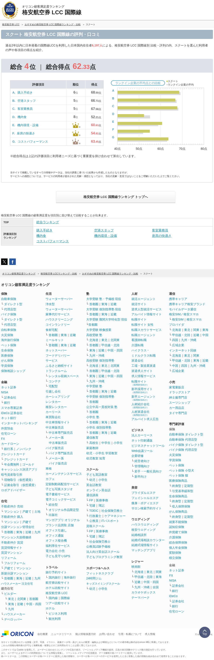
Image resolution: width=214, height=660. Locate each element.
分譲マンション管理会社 (17, 527)
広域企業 (178, 345)
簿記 (101, 505)
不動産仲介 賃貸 (12, 542)
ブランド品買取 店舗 (60, 525)
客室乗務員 (25, 108)
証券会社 (10, 397)
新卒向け (140, 476)
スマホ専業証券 (11, 408)
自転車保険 (8, 330)
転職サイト (139, 319)
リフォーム (8, 558)
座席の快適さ (26, 133)
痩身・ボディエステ (145, 503)
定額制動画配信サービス (62, 484)
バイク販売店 (55, 448)
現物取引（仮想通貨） (19, 479)
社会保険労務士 (112, 510)
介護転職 (137, 345)
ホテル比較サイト (58, 588)
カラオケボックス (143, 592)
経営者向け (142, 461)
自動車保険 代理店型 (183, 439)
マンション (11, 511)
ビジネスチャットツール (148, 445)
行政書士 (95, 516)
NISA (4, 392)
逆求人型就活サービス (146, 309)
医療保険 (7, 355)
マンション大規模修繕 (16, 537)
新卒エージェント (143, 398)
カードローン (10, 443)
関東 (159, 572)
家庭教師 (92, 448)
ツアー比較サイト (58, 603)
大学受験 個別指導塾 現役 (103, 309)
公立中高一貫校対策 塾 (101, 407)
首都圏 (8, 532)
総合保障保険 (178, 542)
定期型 (188, 486)
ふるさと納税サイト (59, 365)
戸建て (26, 511)
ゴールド (28, 464)
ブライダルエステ (143, 492)
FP (91, 500)
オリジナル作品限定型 (64, 510)
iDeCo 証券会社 (11, 413)
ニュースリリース (61, 634)
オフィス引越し (56, 530)
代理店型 (10, 309)
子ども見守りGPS (58, 556)
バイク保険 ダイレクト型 (186, 444)
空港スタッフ (27, 100)
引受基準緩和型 (182, 491)
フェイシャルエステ (145, 498)
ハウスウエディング (145, 524)
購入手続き (25, 92)
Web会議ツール (142, 451)
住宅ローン (8, 433)
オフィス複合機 (56, 540)
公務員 (93, 521)
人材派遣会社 (140, 413)
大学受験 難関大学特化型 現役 (106, 319)
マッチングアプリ (143, 550)
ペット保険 (8, 345)
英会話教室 (93, 485)
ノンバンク (23, 449)
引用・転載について (130, 634)
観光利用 (55, 618)
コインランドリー (58, 324)
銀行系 (8, 449)
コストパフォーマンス (33, 141)
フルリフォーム (14, 563)
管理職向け (142, 466)
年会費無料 (11, 464)
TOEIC (94, 510)
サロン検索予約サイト (146, 508)
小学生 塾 (92, 417)
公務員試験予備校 (98, 546)
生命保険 (7, 350)
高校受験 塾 (94, 335)
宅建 (92, 505)
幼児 (92, 479)
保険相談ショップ (13, 371)
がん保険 (7, 360)
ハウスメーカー (14, 614)
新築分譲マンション (14, 573)
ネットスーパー (56, 350)
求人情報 (150, 634)
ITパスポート (110, 521)
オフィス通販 (55, 535)
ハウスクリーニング (59, 319)
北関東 (21, 599)
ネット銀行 (8, 418)
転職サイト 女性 (142, 324)
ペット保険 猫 (178, 475)
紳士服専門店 (178, 397)
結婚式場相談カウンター (148, 540)
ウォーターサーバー (59, 299)
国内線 (53, 598)
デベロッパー (13, 619)
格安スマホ (194, 319)
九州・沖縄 (96, 355)
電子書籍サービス (58, 494)
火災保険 (7, 335)
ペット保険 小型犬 (181, 470)
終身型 (176, 486)
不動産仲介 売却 (12, 506)
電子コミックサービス (61, 499)
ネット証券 (8, 387)
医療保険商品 (178, 480)
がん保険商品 (178, 511)
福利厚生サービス (58, 545)
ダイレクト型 (13, 304)
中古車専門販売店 (61, 432)
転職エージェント (143, 335)
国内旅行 (55, 577)
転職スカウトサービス (146, 330)
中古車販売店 (55, 427)
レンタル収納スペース (64, 376)
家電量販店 (176, 387)
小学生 (118, 443)
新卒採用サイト (142, 390)
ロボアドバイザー (13, 490)
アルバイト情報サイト (146, 314)
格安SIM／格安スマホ (184, 314)
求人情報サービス (143, 376)
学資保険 (7, 365)
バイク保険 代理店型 (183, 449)
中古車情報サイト (58, 422)
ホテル (50, 608)
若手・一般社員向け (148, 471)
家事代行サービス (58, 314)
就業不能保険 (178, 522)
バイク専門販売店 (61, 453)
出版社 (53, 515)
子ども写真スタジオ (59, 489)
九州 (37, 532)
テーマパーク (140, 597)
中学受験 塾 (94, 386)
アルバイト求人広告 (145, 419)
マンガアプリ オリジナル (63, 520)
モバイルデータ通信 (182, 309)
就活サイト (139, 304)
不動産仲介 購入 (12, 516)
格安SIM (178, 319)
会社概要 (42, 634)
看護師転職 (139, 340)
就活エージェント (143, 299)
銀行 (7, 402)
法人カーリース (142, 435)
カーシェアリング (58, 396)
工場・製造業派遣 (143, 365)
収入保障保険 (181, 506)
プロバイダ (176, 324)
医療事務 (102, 500)
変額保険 (175, 552)
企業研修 (137, 456)
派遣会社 (137, 360)
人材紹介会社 (140, 405)
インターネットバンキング (19, 423)
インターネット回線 (182, 350)
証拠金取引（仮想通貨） (20, 485)
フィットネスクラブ (99, 573)
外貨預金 (7, 428)
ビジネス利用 (58, 613)
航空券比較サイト (58, 582)
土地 (37, 511)
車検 (49, 468)
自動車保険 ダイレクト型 (186, 434)
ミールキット (55, 340)
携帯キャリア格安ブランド (187, 304)
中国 (205, 335)
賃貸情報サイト (11, 547)
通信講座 (92, 495)
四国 (175, 340)
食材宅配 (52, 330)
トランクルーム (56, 371)
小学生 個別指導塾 (98, 427)
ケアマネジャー (115, 516)
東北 (11, 599)
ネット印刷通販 (142, 440)
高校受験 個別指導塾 (100, 360)
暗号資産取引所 (11, 474)
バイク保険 (8, 314)
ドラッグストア (179, 392)
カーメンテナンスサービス (64, 473)
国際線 (65, 598)
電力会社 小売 (55, 551)
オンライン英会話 (98, 490)
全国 (156, 587)
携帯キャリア (178, 299)
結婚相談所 (139, 535)
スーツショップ (179, 402)
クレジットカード (13, 454)
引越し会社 (53, 391)
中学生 (105, 443)
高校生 (93, 443)
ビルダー (10, 593)
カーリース (53, 412)
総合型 (53, 504)
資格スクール (95, 526)
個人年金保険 (178, 547)
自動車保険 (8, 299)
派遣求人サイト (142, 371)
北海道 (93, 340)
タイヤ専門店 (178, 413)
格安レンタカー (56, 407)
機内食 (22, 117)
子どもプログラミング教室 (104, 557)
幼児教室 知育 (95, 458)
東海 (19, 532)
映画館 (136, 566)
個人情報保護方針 (85, 634)
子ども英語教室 (96, 474)
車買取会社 (53, 417)
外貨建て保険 (178, 532)
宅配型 (53, 386)
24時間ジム (94, 578)
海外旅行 (70, 577)
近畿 (28, 532)
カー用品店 (176, 408)
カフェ (50, 479)
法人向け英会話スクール (103, 551)
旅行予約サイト (56, 572)
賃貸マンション (11, 552)
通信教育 (92, 437)
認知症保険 (176, 527)
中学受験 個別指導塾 (100, 396)
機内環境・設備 (27, 125)
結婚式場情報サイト (145, 545)
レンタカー (53, 401)
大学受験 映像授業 (98, 330)
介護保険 (175, 537)
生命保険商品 (178, 496)
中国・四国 (33, 604)
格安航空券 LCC (57, 593)
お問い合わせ (107, 634)
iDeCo (173, 596)
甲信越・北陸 (110, 345)
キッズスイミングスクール (103, 583)
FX (3, 438)
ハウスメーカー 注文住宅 (17, 583)
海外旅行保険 (10, 340)
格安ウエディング (143, 529)
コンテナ (55, 381)
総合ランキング (47, 222)
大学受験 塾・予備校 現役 (103, 299)
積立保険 (175, 558)
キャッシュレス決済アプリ (19, 469)
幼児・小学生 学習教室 (101, 453)
